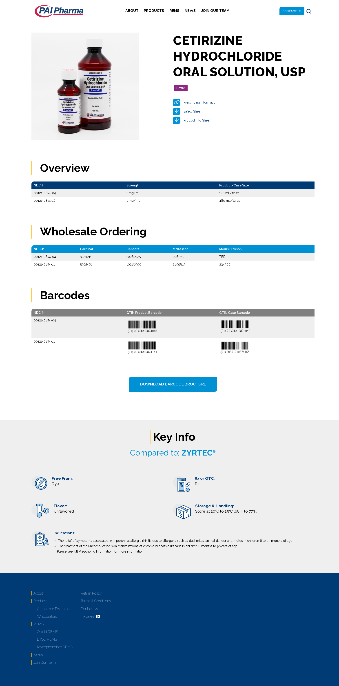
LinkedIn (87, 617)
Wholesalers (47, 616)
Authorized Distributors (54, 609)
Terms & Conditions (96, 601)
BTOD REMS (47, 639)
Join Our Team (215, 11)
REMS (174, 11)
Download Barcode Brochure (173, 384)
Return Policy (91, 593)
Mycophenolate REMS (55, 647)
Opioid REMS (47, 632)
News (190, 11)
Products (154, 11)
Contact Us (291, 11)
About (131, 11)
